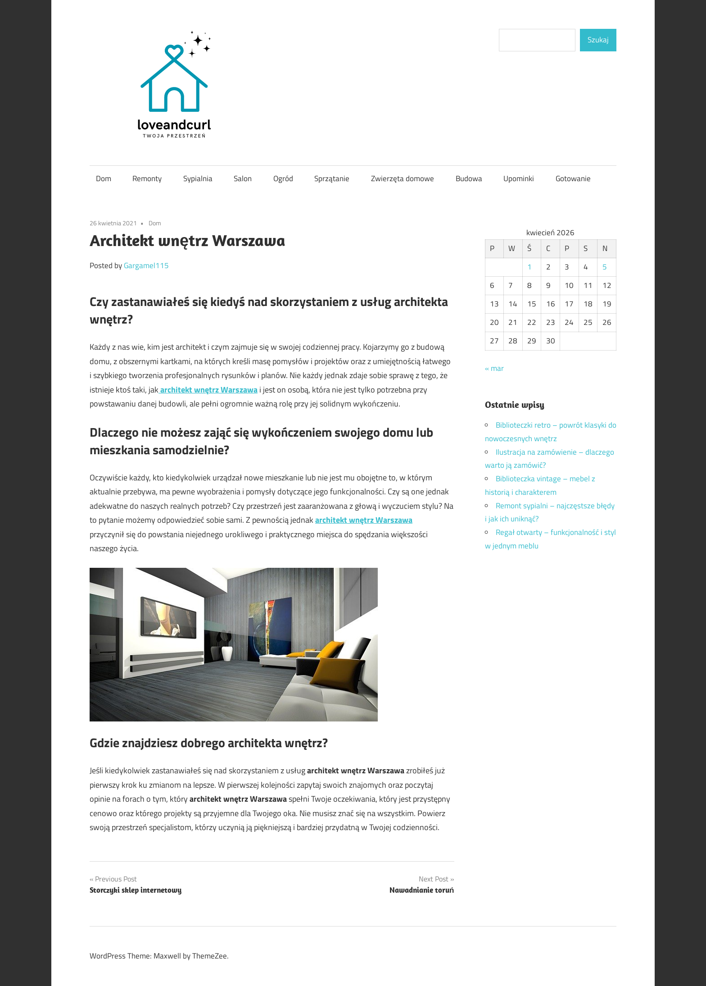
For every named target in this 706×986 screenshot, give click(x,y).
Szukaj (598, 40)
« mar (494, 368)
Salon (243, 178)
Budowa (469, 178)
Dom (103, 178)
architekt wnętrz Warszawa (363, 520)
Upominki (518, 178)
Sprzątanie (331, 178)
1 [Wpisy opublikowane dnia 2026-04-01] (529, 267)
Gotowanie (573, 178)
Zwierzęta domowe (402, 178)
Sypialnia (198, 178)
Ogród (283, 178)
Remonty (147, 178)
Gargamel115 (146, 265)
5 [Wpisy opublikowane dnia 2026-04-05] (604, 267)
